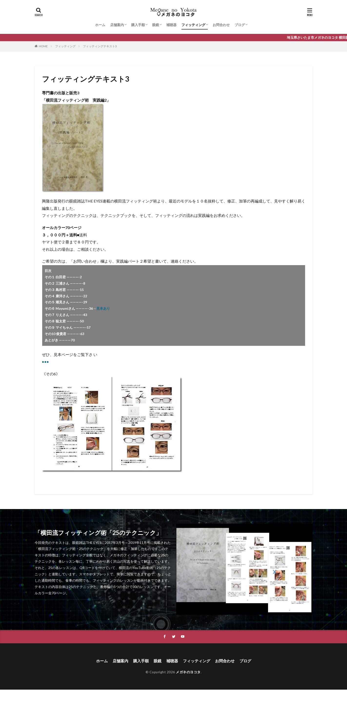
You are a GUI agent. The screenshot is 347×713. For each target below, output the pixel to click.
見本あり (103, 308)
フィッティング (193, 25)
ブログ (240, 25)
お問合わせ (221, 25)
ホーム (100, 25)
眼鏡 (155, 25)
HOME (43, 46)
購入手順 (138, 25)
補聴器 (171, 25)
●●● (45, 361)
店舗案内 (117, 25)
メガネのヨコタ (188, 672)
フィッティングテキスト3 (100, 46)
